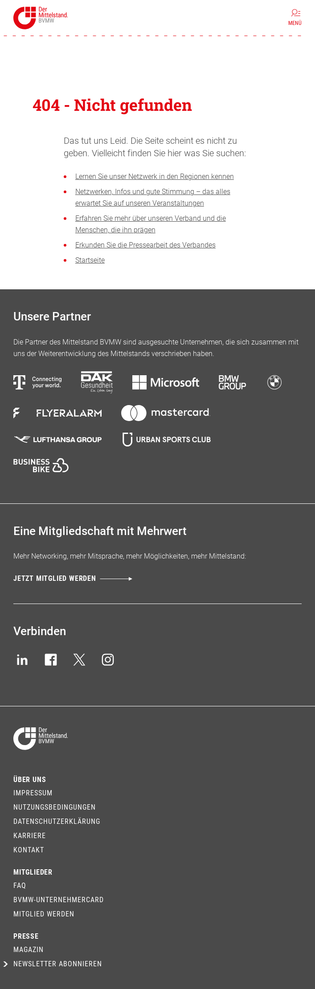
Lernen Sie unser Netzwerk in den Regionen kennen (154, 176)
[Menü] (295, 18)
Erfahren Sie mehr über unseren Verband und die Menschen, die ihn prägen (150, 224)
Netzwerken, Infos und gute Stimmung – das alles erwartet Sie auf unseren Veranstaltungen (152, 197)
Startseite (90, 260)
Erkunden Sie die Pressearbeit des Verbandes (145, 245)
